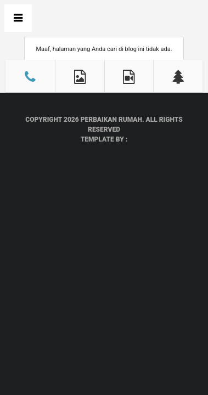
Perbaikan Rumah (111, 119)
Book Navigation (18, 18)
